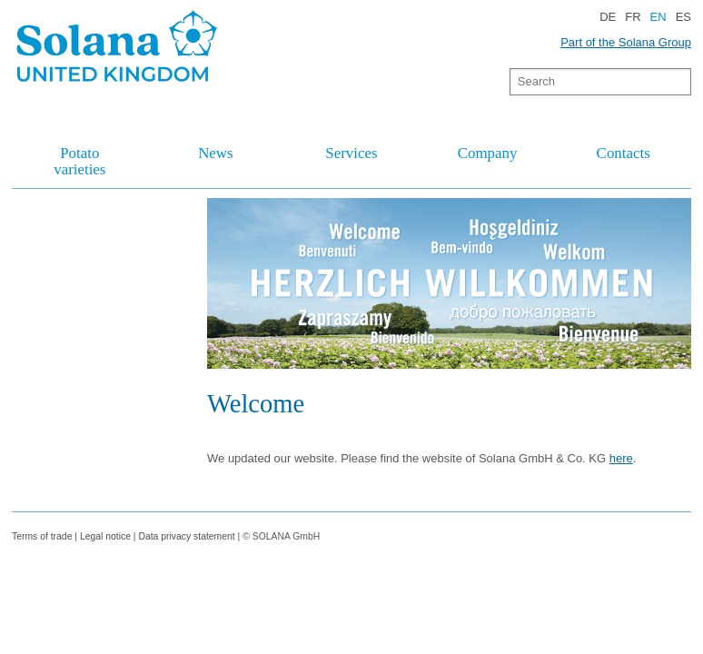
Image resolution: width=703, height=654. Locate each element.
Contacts (623, 153)
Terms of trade (43, 536)
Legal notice (105, 536)
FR (632, 17)
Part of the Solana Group (625, 42)
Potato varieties (79, 161)
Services (351, 153)
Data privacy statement (186, 536)
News (215, 153)
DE (607, 17)
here (621, 458)
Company (488, 153)
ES (683, 17)
